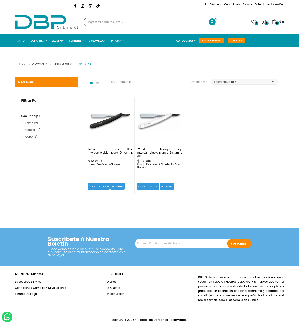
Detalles (119, 186)
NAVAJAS (26, 81)
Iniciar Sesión (115, 294)
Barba (31, 123)
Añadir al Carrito (100, 186)
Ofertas (111, 282)
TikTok (98, 6)
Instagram (90, 6)
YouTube (82, 6)
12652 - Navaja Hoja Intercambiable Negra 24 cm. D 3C (110, 152)
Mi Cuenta (113, 288)
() (253, 22)
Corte (31, 137)
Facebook (75, 6)
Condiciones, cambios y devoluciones (40, 288)
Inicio (204, 4)
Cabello (32, 130)
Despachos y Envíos (28, 282)
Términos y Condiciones (225, 4)
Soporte (247, 4)
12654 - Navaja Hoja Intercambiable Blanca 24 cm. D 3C (160, 152)
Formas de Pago (26, 294)
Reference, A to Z (244, 82)
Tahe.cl (259, 4)
